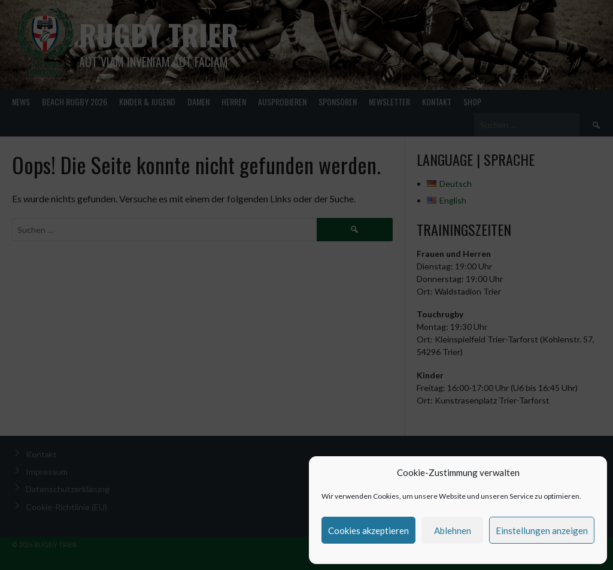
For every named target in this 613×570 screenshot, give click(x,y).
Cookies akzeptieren (368, 530)
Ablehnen (452, 530)
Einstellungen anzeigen (542, 530)
